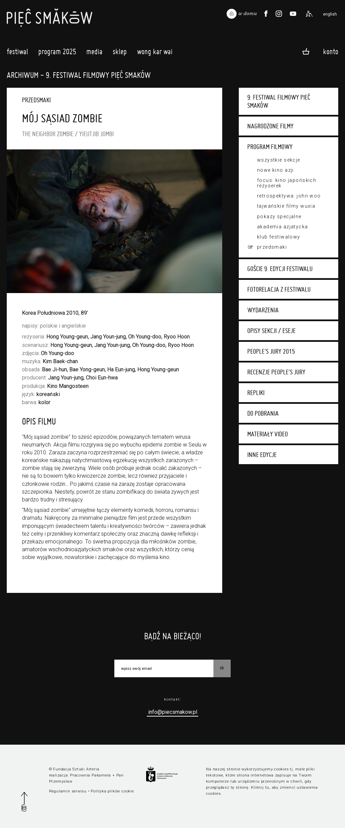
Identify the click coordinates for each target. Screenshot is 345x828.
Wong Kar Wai (154, 53)
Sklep (120, 53)
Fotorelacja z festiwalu (278, 289)
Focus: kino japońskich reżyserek (286, 183)
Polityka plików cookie (112, 791)
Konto (330, 51)
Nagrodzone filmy (270, 126)
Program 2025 (57, 53)
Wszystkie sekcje (278, 160)
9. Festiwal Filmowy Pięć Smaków (278, 101)
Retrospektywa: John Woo (289, 196)
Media (94, 53)
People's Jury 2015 (271, 351)
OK (222, 668)
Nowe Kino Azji (275, 170)
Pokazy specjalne (279, 216)
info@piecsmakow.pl (172, 712)
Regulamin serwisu (68, 791)
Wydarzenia (263, 310)
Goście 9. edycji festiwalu (280, 269)
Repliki (255, 393)
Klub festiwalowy (278, 237)
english (330, 14)
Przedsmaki (272, 247)
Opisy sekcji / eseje (271, 331)
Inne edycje (262, 455)
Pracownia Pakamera (90, 775)
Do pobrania (263, 413)
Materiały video (267, 434)
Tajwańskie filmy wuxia (286, 206)
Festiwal (17, 53)
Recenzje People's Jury (276, 372)
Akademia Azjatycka (282, 226)
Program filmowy (270, 147)
